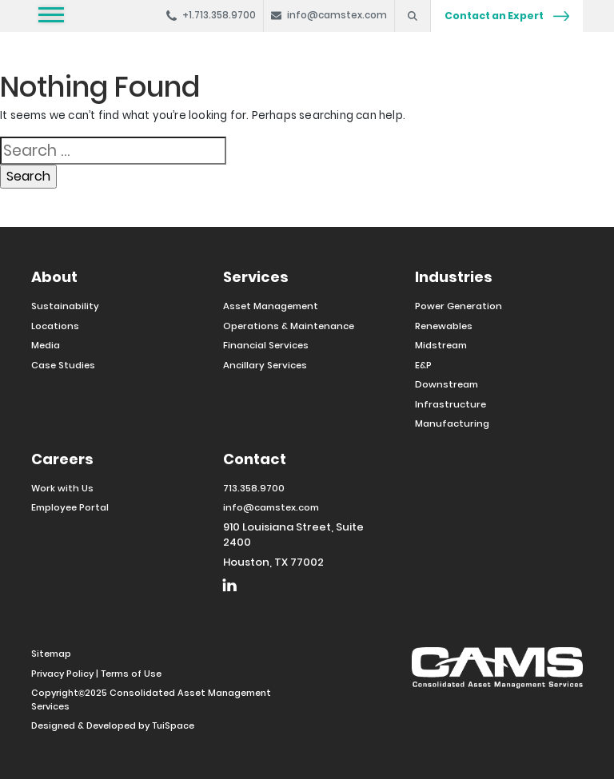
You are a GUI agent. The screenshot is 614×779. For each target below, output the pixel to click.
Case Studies (63, 365)
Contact (254, 459)
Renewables (443, 326)
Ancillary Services (265, 365)
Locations (55, 326)
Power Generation (458, 306)
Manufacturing (452, 423)
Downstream (446, 384)
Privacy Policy (62, 673)
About (54, 277)
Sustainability (65, 306)
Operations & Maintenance (288, 326)
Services (256, 277)
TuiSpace (173, 725)
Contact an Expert (507, 15)
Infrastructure (450, 404)
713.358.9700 (254, 488)
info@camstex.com (271, 507)
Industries (453, 277)
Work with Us (62, 488)
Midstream (441, 345)
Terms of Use (131, 673)
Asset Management (270, 306)
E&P (423, 365)
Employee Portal (70, 507)
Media (45, 345)
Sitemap (51, 653)
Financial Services (266, 345)
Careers (62, 459)
